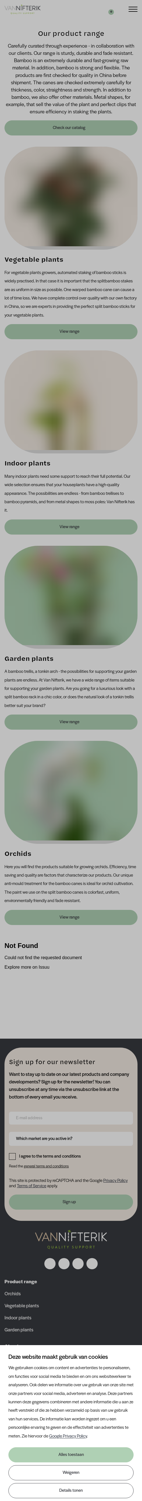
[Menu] (133, 9)
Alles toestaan (71, 1455)
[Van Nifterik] (22, 9)
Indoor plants (17, 1318)
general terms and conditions (46, 1166)
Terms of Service (31, 1186)
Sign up (69, 1202)
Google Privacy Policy (68, 1436)
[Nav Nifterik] (71, 1239)
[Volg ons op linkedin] (78, 1263)
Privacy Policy (115, 1181)
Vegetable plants (21, 1306)
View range (69, 331)
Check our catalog (69, 128)
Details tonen (71, 1490)
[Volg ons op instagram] (64, 1263)
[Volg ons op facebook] (50, 1263)
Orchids (12, 1294)
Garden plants (18, 1330)
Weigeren (71, 1472)
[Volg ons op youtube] (92, 1263)
